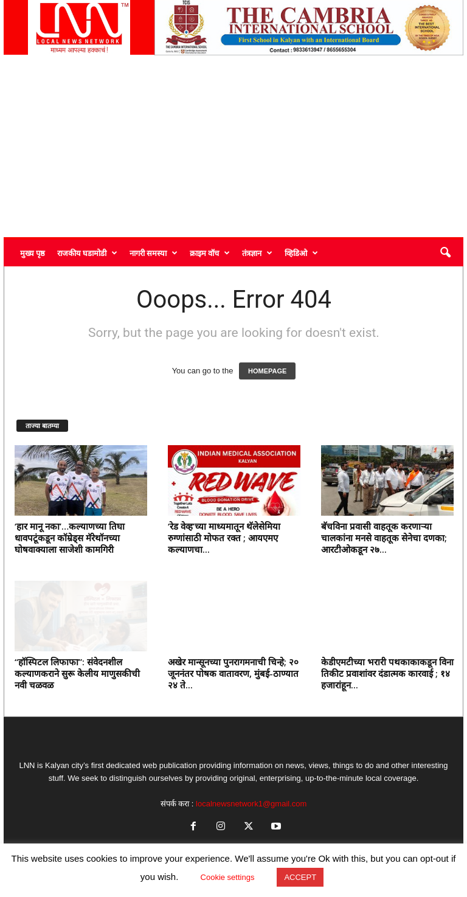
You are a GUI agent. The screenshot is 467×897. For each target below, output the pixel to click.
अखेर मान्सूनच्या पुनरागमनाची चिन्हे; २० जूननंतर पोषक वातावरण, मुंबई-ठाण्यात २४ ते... (233, 673)
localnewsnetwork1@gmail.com (251, 803)
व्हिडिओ (301, 253)
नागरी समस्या (154, 253)
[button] (445, 253)
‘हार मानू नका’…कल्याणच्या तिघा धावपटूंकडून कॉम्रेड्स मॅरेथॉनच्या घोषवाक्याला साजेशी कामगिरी (70, 537)
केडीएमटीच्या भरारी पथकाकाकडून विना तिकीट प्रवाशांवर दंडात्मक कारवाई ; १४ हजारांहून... (387, 673)
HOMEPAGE (267, 371)
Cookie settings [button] (228, 877)
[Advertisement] (233, 146)
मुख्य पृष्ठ (32, 253)
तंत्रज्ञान (257, 253)
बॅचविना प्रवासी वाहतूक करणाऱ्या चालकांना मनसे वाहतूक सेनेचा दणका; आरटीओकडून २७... (384, 537)
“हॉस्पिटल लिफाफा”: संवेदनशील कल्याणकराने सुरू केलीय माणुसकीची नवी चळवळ (77, 673)
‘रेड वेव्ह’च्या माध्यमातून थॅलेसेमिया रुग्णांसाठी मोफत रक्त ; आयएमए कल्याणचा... (224, 537)
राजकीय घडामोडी (87, 253)
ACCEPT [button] (300, 877)
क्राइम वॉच (210, 253)
